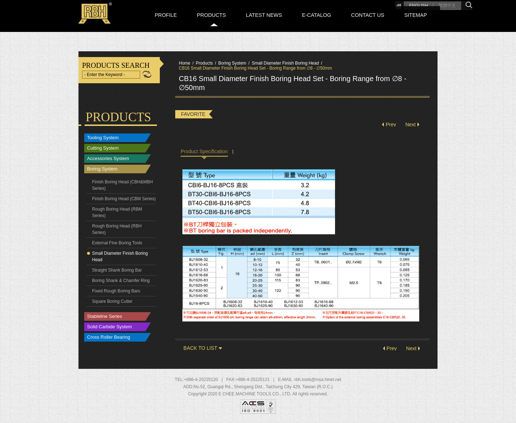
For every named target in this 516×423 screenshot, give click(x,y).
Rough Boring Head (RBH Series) (117, 229)
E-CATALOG (342, 22)
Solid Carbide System (109, 327)
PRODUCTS (255, 22)
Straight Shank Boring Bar (117, 270)
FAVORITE (193, 114)
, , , (263, 387)
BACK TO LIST (200, 348)
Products (204, 63)
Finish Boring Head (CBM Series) (124, 198)
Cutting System (103, 148)
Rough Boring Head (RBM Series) (117, 212)
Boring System (102, 169)
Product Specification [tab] (204, 151)
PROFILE (219, 22)
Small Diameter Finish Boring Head (120, 256)
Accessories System (108, 158)
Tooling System (103, 138)
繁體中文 (420, 4)
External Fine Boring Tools (117, 242)
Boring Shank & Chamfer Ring (121, 280)
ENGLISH (391, 4)
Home (371, 4)
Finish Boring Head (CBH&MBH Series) (122, 185)
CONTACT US (384, 22)
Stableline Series (104, 316)
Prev (391, 125)
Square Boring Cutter (112, 301)
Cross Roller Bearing (108, 337)
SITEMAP (423, 22)
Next (410, 125)
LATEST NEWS (298, 22)
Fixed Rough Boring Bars (116, 290)
